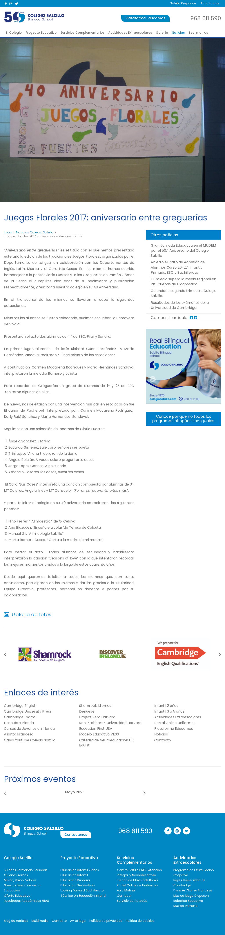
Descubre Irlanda (19, 722)
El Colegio (14, 32)
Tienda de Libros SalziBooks (137, 880)
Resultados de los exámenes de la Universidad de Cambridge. (183, 310)
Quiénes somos (16, 875)
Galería (162, 32)
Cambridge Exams (20, 716)
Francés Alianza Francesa (192, 890)
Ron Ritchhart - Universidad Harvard (110, 722)
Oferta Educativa (17, 895)
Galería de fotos (27, 614)
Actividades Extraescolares (130, 32)
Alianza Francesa (18, 734)
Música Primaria (185, 905)
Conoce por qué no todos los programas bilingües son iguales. (183, 424)
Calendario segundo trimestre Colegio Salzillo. (179, 298)
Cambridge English (20, 705)
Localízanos (210, 3)
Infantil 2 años (166, 705)
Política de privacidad (105, 920)
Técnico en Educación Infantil (83, 895)
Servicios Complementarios (82, 32)
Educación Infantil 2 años (79, 870)
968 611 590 (205, 18)
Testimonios (198, 32)
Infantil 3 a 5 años (169, 711)
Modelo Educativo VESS (99, 734)
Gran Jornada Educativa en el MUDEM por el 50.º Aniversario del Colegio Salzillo (181, 250)
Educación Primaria (75, 880)
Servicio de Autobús (132, 900)
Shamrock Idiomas (95, 705)
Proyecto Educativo (41, 32)
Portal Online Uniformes (174, 722)
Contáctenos (93, 830)
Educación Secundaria (77, 885)
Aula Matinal (126, 890)
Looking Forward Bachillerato (82, 890)
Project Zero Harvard (97, 716)
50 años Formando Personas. (26, 870)
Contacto (14, 41)
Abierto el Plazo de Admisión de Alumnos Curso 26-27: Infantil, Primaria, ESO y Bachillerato (180, 267)
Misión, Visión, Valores (20, 880)
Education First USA (95, 728)
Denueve (86, 711)
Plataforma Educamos (145, 18)
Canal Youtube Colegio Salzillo (29, 739)
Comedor (124, 895)
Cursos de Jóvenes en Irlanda (29, 728)
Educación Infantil (74, 875)
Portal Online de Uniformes (137, 885)
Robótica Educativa (188, 900)
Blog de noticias (16, 920)
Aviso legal (78, 920)
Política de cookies (140, 920)
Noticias (178, 32)
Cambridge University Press (28, 711)
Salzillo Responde (182, 3)
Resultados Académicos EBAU (26, 900)
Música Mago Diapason (191, 895)
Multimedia (40, 920)
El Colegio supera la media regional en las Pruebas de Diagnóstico (176, 284)
